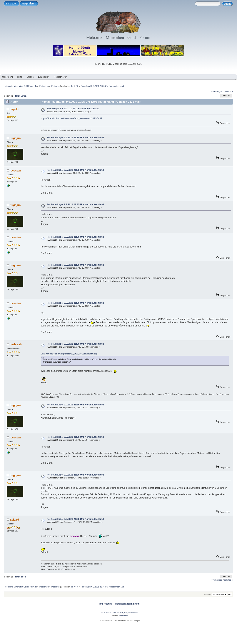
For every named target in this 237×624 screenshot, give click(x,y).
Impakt (14, 109)
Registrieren (29, 3)
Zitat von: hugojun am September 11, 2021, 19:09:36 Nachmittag (69, 354)
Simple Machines (131, 613)
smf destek (123, 616)
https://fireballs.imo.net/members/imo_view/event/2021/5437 (71, 118)
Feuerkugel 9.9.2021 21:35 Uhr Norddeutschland (73, 108)
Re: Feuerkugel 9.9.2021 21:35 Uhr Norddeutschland (75, 137)
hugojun (15, 138)
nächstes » (228, 91)
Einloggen (11, 3)
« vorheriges (216, 91)
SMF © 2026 (118, 613)
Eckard (14, 519)
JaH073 (74, 86)
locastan (15, 170)
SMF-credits (106, 613)
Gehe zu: (207, 594)
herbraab (16, 344)
